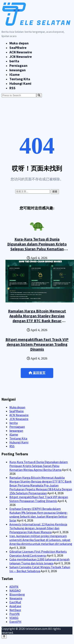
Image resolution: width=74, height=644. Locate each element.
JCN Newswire (20, 56)
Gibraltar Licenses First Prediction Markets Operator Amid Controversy (38, 553)
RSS (12, 88)
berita (14, 61)
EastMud (15, 602)
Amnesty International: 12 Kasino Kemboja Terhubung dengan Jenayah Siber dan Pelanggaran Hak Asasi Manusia (38, 528)
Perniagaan (18, 65)
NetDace (15, 610)
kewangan (17, 70)
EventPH (15, 622)
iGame (14, 74)
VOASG (13, 618)
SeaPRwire (17, 47)
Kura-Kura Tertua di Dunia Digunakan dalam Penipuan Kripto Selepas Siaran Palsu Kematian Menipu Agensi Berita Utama (37, 246)
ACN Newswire (20, 52)
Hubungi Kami (20, 83)
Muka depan (19, 43)
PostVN (14, 614)
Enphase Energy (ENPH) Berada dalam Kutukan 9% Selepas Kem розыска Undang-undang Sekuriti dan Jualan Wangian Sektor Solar (38, 514)
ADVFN (13, 586)
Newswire (15, 598)
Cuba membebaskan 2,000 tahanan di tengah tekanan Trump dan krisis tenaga (39, 561)
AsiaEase (15, 606)
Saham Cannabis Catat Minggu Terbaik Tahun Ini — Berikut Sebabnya (39, 569)
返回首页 (37, 372)
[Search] (39, 95)
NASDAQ (15, 590)
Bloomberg (17, 594)
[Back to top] (4, 636)
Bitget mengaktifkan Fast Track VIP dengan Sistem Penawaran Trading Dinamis (37, 344)
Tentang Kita (19, 79)
